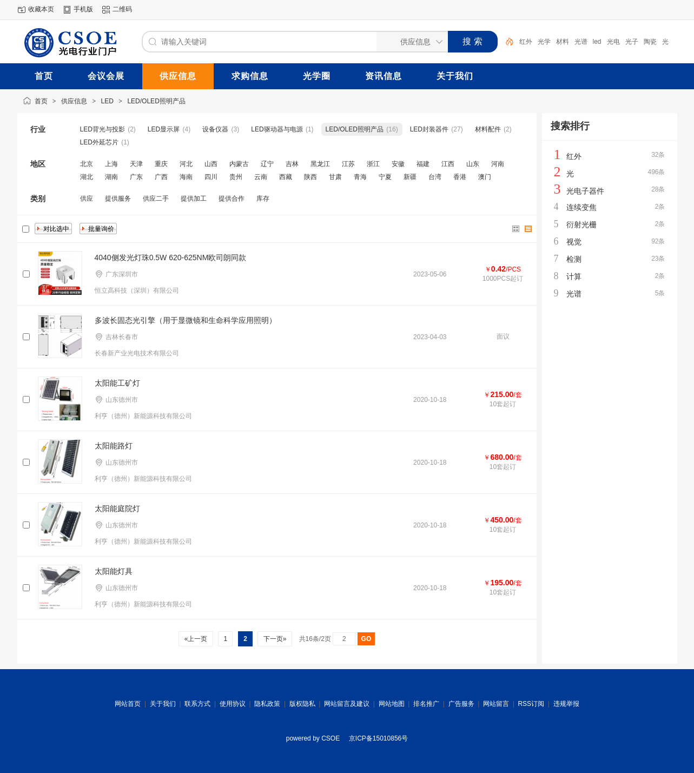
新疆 (410, 177)
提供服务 (118, 198)
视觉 (573, 241)
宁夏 (385, 177)
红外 (525, 41)
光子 (631, 41)
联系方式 (197, 704)
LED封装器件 (429, 129)
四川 (210, 177)
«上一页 (195, 639)
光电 (613, 41)
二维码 (122, 9)
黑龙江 (320, 164)
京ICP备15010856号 (378, 738)
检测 (573, 259)
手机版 (83, 9)
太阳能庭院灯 (117, 508)
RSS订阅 (531, 704)
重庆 (161, 164)
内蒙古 (239, 164)
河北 (186, 164)
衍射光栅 (581, 224)
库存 (262, 198)
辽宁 (267, 164)
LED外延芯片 (99, 142)
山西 (210, 164)
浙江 (373, 164)
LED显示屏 (164, 129)
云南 (260, 177)
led (597, 41)
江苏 (348, 164)
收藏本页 (41, 9)
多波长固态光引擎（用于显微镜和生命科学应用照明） (185, 320)
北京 (86, 164)
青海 (360, 177)
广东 (136, 177)
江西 (447, 164)
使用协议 (233, 704)
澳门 (484, 177)
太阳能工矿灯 (117, 383)
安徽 (398, 164)
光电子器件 (585, 191)
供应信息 (74, 101)
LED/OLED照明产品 (156, 101)
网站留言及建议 (346, 704)
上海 (111, 164)
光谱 (580, 41)
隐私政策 (267, 704)
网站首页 (128, 704)
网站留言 (496, 704)
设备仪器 (215, 129)
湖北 (86, 177)
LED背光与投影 (102, 129)
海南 (186, 177)
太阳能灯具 (114, 571)
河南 (497, 164)
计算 (573, 276)
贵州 (235, 177)
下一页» (274, 639)
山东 (472, 164)
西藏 (285, 177)
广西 (161, 177)
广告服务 (461, 704)
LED (107, 101)
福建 (423, 164)
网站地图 (392, 704)
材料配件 (488, 129)
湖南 (111, 177)
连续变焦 (581, 207)
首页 (41, 101)
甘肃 (335, 177)
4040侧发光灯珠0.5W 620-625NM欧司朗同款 (171, 257)
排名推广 (426, 704)
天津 (136, 164)
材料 (562, 41)
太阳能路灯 (114, 445)
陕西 (310, 177)
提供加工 (194, 198)
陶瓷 (650, 41)
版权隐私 (302, 704)
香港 (459, 177)
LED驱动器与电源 (276, 129)
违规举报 (566, 704)
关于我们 (163, 704)
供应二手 (156, 198)
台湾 (434, 177)
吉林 (292, 164)
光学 (544, 41)
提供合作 (231, 198)
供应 (86, 198)
